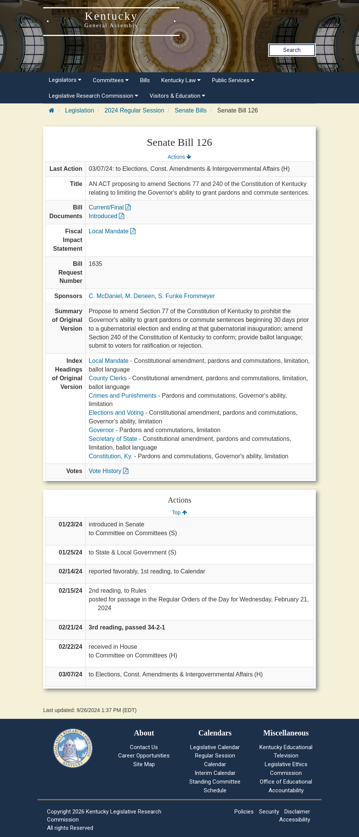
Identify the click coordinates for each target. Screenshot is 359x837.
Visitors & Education (177, 95)
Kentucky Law (181, 80)
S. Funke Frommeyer (186, 296)
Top (179, 512)
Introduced (106, 216)
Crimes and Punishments (122, 395)
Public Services (233, 80)
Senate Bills (191, 110)
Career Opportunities (144, 755)
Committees (111, 80)
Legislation (79, 110)
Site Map (144, 764)
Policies (244, 811)
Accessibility (294, 819)
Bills (145, 80)
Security (269, 811)
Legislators (65, 80)
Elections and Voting (116, 412)
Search (292, 50)
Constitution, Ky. (110, 456)
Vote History (108, 471)
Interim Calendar (215, 773)
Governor (101, 430)
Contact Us (144, 747)
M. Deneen (140, 296)
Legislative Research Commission (93, 95)
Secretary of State (113, 439)
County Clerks (107, 378)
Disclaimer (297, 811)
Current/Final (110, 207)
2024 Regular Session (134, 110)
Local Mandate (112, 231)
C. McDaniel (105, 296)
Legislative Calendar (215, 747)
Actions (179, 157)
